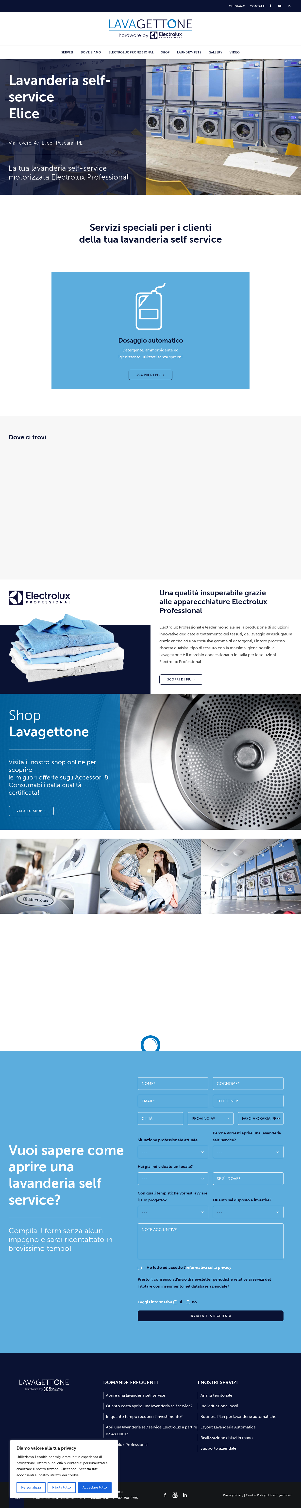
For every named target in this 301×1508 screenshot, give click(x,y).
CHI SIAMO (237, 6)
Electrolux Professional (127, 1444)
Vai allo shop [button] (31, 810)
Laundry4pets (189, 52)
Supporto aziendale (218, 1448)
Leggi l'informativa (155, 1302)
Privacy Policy (233, 1495)
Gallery (215, 52)
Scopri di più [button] (150, 375)
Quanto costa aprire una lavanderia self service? (149, 1406)
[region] (64, 1469)
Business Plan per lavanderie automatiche (238, 1416)
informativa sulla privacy (208, 1267)
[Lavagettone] (150, 29)
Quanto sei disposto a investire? (242, 1200)
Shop (165, 52)
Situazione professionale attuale (168, 1140)
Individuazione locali (219, 1406)
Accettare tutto (95, 1487)
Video (235, 52)
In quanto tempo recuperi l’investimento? (144, 1416)
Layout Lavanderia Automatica (228, 1427)
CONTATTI (257, 6)
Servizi (67, 52)
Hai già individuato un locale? (165, 1166)
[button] (165, 1496)
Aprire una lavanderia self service (135, 1395)
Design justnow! (280, 1495)
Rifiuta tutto (61, 1487)
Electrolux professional (131, 52)
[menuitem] (237, 6)
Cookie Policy (256, 1495)
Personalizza (31, 1487)
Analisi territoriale (216, 1395)
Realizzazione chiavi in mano (227, 1437)
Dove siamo (91, 52)
